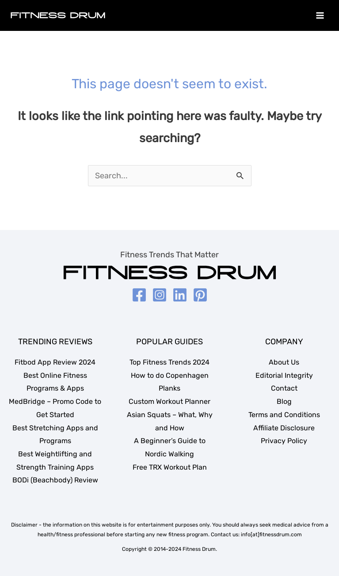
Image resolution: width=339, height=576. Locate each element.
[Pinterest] (200, 294)
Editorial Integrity (284, 375)
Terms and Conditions (284, 414)
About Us (284, 362)
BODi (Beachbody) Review (55, 480)
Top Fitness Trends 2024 (169, 362)
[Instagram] (159, 294)
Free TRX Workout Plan (170, 467)
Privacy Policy (284, 441)
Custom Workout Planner (169, 401)
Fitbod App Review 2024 (55, 362)
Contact (284, 388)
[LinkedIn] (179, 294)
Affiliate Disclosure (284, 428)
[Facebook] (139, 294)
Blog (284, 401)
